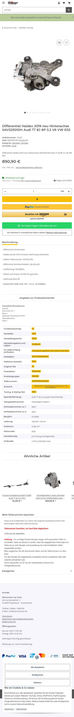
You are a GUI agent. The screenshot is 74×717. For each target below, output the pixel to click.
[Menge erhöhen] (69, 191)
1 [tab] (25, 112)
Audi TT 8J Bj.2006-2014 (40, 356)
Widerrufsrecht (9, 621)
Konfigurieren (37, 675)
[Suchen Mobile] (34, 10)
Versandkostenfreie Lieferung (29, 167)
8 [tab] (43, 112)
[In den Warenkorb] (4, 36)
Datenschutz (21, 709)
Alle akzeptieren (37, 667)
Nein (34, 361)
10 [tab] (49, 112)
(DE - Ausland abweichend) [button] (31, 181)
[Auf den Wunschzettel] (66, 42)
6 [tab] (38, 112)
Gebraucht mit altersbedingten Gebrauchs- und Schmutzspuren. (50, 386)
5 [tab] (35, 112)
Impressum (9, 709)
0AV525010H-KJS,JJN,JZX (40, 381)
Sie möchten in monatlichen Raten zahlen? (37, 232)
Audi (34, 333)
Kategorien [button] (8, 571)
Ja (33, 329)
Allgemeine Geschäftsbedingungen (17, 619)
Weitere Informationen (56, 232)
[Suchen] (69, 10)
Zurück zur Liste (10, 28)
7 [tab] (41, 112)
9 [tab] (46, 112)
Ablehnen (37, 683)
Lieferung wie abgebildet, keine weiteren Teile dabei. (50, 351)
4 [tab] (33, 112)
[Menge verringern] (5, 191)
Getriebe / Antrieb (20, 143)
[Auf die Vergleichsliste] (59, 42)
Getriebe (35, 376)
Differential (36, 371)
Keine (34, 338)
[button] (59, 3)
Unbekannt (36, 344)
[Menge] (33, 191)
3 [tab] (30, 112)
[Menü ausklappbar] (3, 1)
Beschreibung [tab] (10, 242)
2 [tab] (27, 112)
